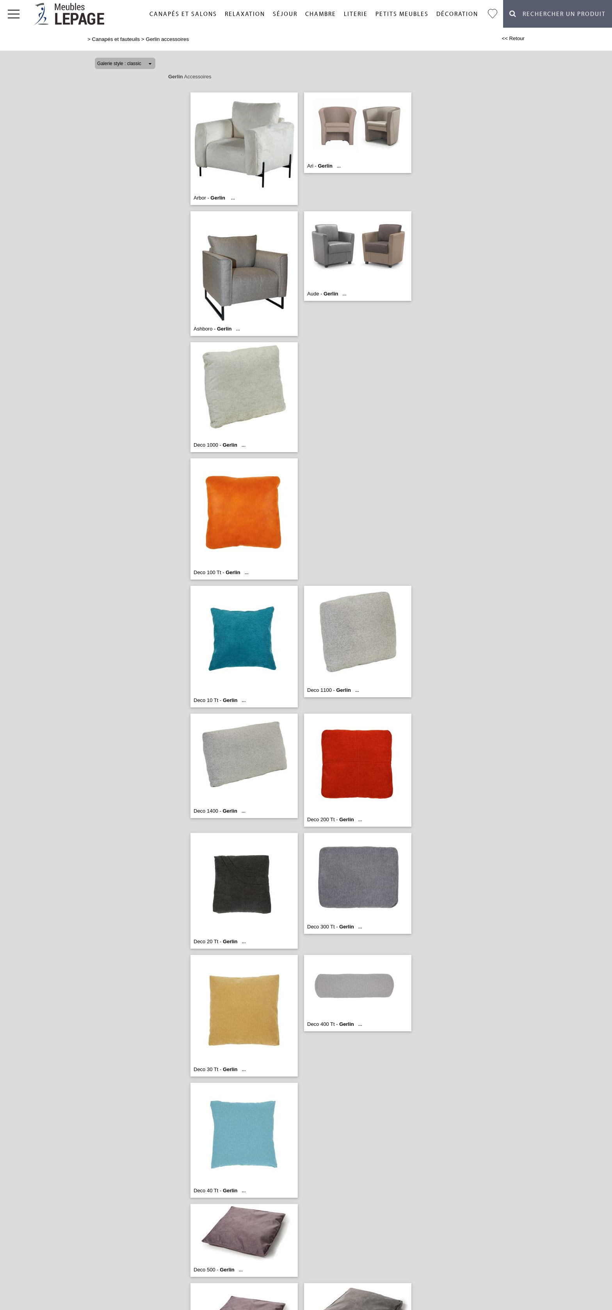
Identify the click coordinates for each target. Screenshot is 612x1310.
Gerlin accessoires (167, 39)
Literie (356, 14)
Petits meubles (402, 14)
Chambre (320, 14)
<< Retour (513, 38)
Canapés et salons (183, 14)
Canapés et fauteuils (116, 39)
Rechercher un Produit (557, 14)
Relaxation (245, 14)
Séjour (285, 14)
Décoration (457, 14)
